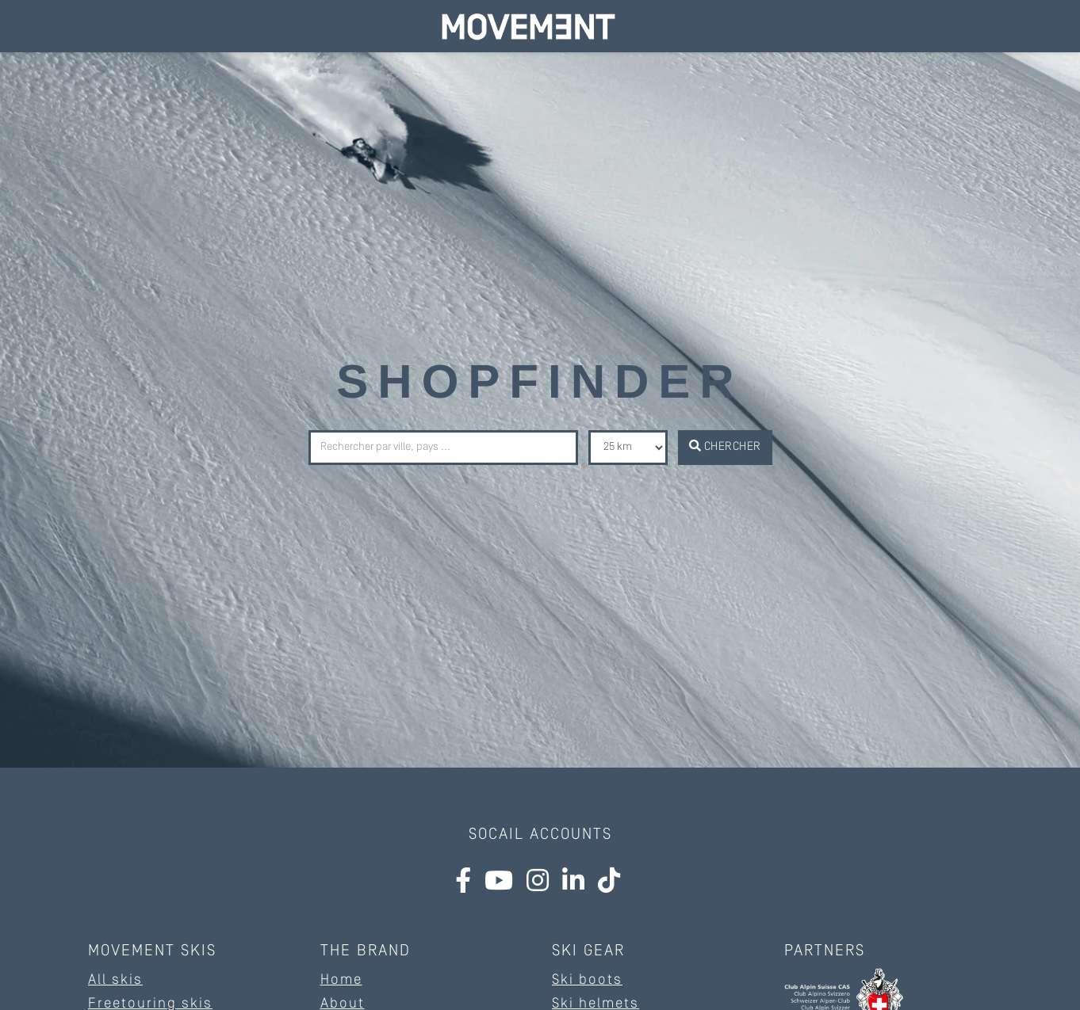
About (342, 1003)
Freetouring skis (150, 1003)
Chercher (725, 446)
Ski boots (587, 980)
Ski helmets (595, 1003)
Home (341, 980)
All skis (115, 980)
